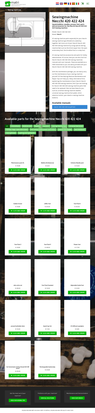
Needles (37, 126)
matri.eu (47, 410)
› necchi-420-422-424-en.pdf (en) (64, 107)
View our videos (77, 398)
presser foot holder (65, 129)
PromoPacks (15, 126)
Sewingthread (10, 133)
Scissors (46, 126)
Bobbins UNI (27, 126)
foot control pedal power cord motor (43, 129)
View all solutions (47, 398)
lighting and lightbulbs (27, 133)
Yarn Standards (80, 129)
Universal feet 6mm (75, 126)
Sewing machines (13, 10)
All (7, 126)
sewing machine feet (59, 126)
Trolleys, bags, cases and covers (16, 129)
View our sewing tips (18, 400)
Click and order (17, 170)
